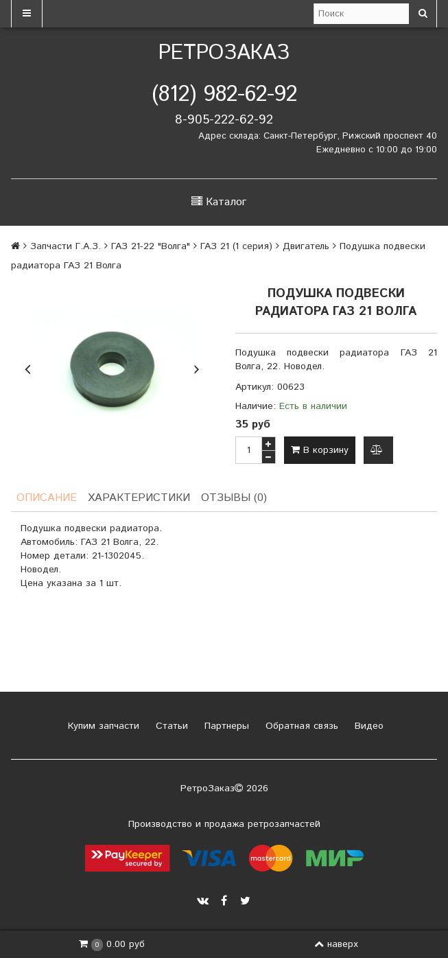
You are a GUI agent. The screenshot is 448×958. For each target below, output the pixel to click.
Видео (367, 726)
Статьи (170, 726)
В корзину (320, 450)
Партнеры (225, 726)
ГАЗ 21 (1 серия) (236, 246)
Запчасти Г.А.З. (65, 246)
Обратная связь (300, 726)
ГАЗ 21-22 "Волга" (150, 246)
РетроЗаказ (224, 53)
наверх (336, 944)
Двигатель (306, 246)
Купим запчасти (101, 726)
